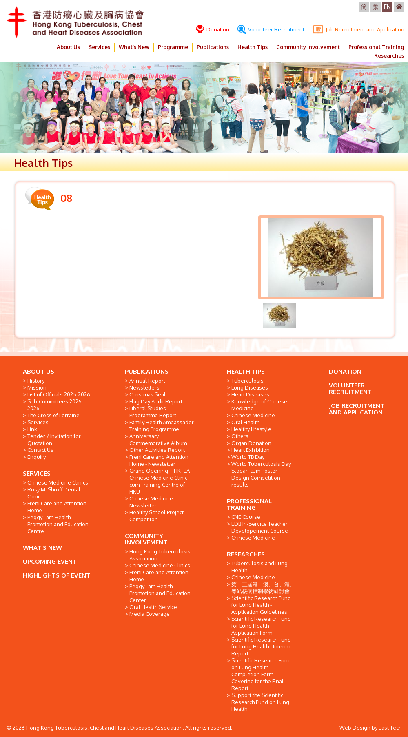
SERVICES (37, 473)
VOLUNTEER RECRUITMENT (350, 388)
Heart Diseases (250, 394)
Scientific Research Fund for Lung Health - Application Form (261, 625)
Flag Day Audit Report (155, 401)
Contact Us (40, 450)
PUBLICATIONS (147, 371)
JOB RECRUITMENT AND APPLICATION (356, 409)
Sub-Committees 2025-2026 (55, 405)
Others (239, 436)
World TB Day (247, 457)
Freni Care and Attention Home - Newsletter (158, 460)
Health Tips (252, 47)
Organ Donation (251, 443)
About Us (68, 47)
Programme (173, 47)
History (35, 380)
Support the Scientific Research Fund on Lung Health (260, 702)
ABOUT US (38, 371)
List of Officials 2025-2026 (58, 394)
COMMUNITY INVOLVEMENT (146, 539)
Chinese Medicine (253, 415)
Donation (212, 29)
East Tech (390, 727)
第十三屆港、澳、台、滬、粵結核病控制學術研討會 (263, 587)
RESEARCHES (246, 554)
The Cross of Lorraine (53, 415)
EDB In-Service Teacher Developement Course (259, 527)
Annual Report (147, 380)
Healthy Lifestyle (251, 429)
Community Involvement (308, 47)
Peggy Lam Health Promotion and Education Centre (58, 524)
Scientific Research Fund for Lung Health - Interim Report (261, 646)
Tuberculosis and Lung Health (259, 566)
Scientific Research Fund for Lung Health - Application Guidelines (261, 605)
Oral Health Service (153, 607)
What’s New (134, 47)
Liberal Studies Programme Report (152, 411)
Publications (213, 47)
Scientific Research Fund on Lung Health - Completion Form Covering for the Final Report (261, 674)
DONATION (345, 371)
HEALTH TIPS (246, 371)
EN (387, 6)
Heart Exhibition (250, 450)
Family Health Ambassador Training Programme (161, 425)
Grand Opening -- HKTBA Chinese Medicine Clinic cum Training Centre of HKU (159, 481)
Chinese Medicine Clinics (57, 482)
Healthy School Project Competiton (156, 515)
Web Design (354, 727)
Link (32, 429)
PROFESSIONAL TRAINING (249, 504)
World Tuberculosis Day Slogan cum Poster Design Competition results (261, 474)
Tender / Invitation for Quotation (54, 439)
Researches (389, 55)
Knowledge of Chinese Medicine (259, 405)
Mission (37, 387)
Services (99, 47)
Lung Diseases (249, 387)
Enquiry (36, 457)
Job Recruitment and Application (358, 29)
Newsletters (144, 387)
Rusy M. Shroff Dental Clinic (53, 493)
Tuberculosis (247, 380)
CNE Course (245, 516)
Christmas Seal (147, 394)
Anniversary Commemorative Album (158, 439)
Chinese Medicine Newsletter (151, 502)
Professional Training (376, 47)
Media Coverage (149, 614)
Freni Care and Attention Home (56, 506)
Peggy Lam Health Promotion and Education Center (160, 593)
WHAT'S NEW (42, 547)
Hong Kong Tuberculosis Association (160, 555)
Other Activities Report (157, 450)
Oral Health (245, 422)
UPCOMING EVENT (50, 561)
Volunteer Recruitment (270, 29)
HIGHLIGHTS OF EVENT (56, 575)
